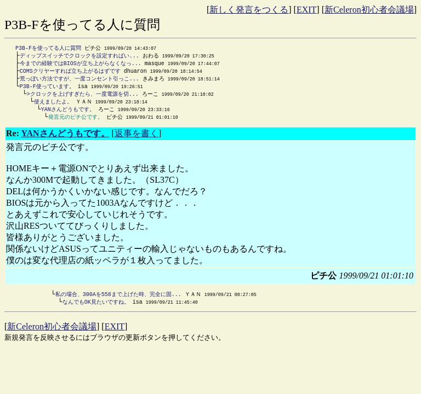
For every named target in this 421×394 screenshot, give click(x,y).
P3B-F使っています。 (47, 89)
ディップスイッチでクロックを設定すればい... (79, 56)
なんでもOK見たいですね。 (95, 308)
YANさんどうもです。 (68, 114)
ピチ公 (114, 122)
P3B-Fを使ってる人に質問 (48, 48)
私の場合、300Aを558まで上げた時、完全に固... (118, 300)
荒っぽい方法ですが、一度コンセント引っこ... (79, 81)
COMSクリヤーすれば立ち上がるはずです (70, 73)
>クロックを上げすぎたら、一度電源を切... (83, 97)
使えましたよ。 (53, 105)
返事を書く (136, 138)
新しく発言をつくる (248, 9)
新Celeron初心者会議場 (369, 9)
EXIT (306, 9)
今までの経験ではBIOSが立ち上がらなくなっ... (80, 64)
